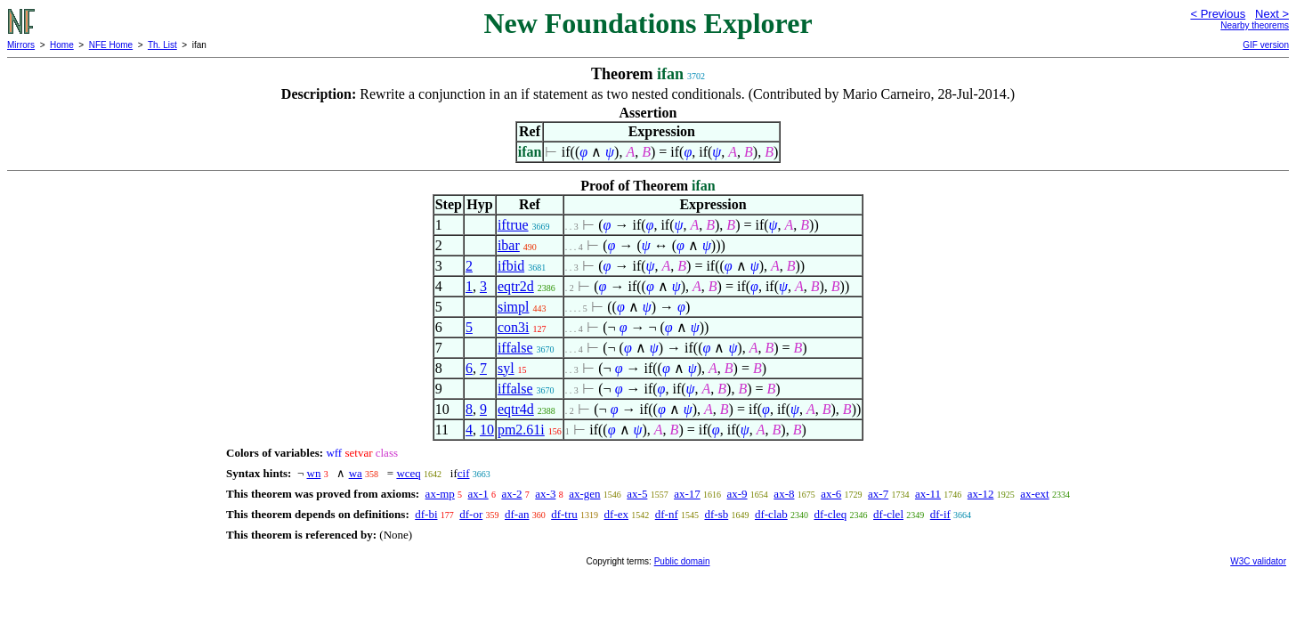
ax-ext (1034, 493)
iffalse (515, 347)
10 (487, 429)
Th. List (162, 45)
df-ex (616, 514)
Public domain (682, 561)
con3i (514, 327)
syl (506, 368)
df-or (470, 514)
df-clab (771, 514)
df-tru (564, 514)
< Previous (1217, 13)
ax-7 (878, 493)
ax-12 (981, 493)
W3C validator (1258, 561)
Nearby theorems (1254, 25)
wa (355, 473)
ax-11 (928, 493)
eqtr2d (516, 286)
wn (314, 473)
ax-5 (637, 493)
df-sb (716, 514)
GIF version (1266, 45)
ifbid (511, 265)
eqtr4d (516, 409)
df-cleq (830, 514)
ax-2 (511, 493)
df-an (517, 514)
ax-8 (784, 493)
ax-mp (440, 493)
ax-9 (737, 493)
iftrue (513, 224)
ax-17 (687, 493)
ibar (509, 245)
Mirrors (21, 45)
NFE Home (111, 45)
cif (464, 473)
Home (62, 45)
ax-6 (831, 493)
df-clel (888, 514)
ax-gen (584, 493)
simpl (514, 306)
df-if (940, 514)
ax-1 (478, 493)
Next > (1272, 13)
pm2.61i (521, 429)
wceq (408, 473)
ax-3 (545, 493)
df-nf (666, 514)
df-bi (426, 514)
